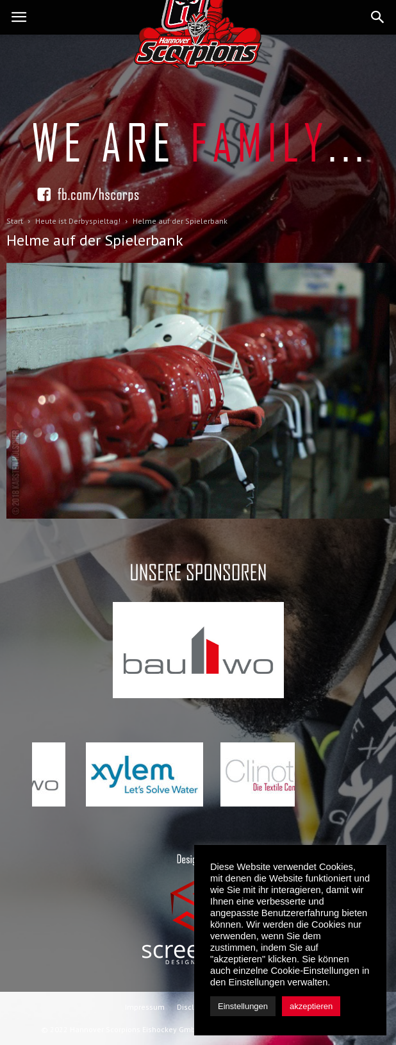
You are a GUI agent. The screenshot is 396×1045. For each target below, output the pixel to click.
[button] (378, 17)
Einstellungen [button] (243, 1006)
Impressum (145, 1007)
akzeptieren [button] (311, 1006)
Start (14, 221)
